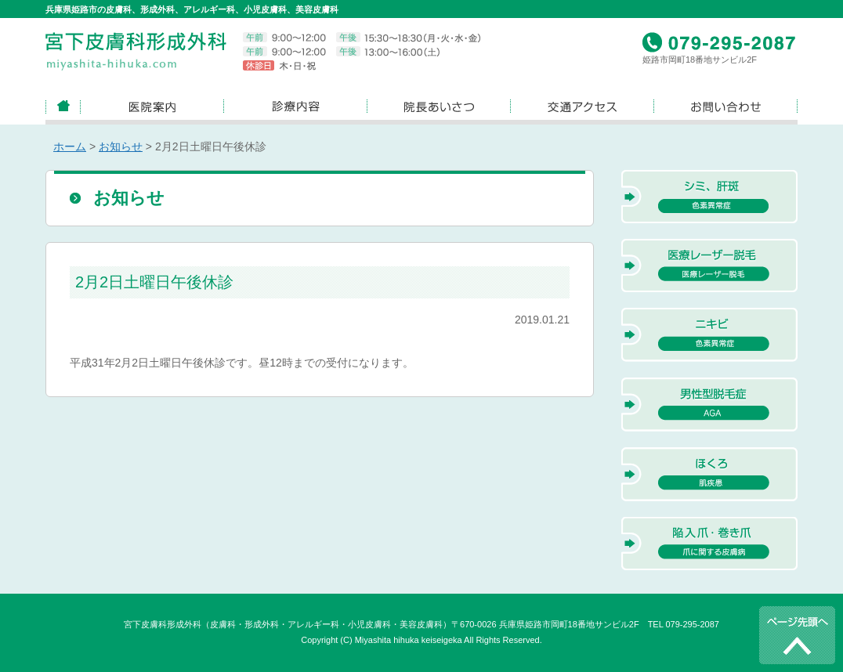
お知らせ (121, 146)
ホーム (69, 146)
